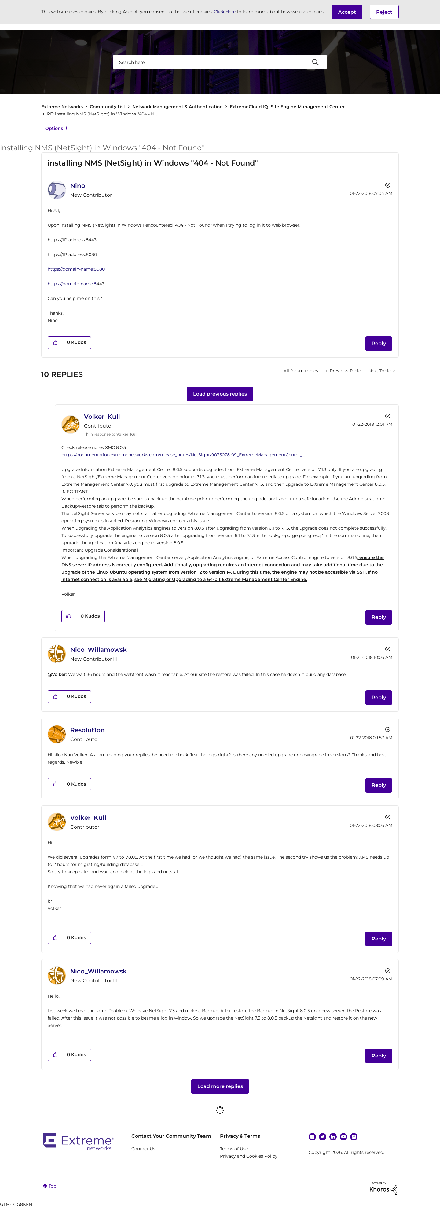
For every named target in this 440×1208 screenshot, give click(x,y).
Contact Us (143, 1148)
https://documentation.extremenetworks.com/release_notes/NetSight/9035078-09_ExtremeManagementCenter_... (183, 455)
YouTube (343, 1136)
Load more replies (220, 1086)
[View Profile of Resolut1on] (87, 730)
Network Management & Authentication (177, 106)
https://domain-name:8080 (76, 269)
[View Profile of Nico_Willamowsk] (98, 649)
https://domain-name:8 (72, 283)
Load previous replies (220, 394)
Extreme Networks (62, 106)
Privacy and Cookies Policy (248, 1156)
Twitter (322, 1136)
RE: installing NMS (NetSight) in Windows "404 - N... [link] (102, 114)
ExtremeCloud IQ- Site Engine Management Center (287, 106)
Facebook (312, 1136)
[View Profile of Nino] (77, 185)
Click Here (225, 11)
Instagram (354, 1136)
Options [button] (54, 128)
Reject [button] (384, 12)
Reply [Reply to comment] (379, 617)
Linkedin (333, 1136)
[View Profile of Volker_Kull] (102, 416)
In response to (113, 434)
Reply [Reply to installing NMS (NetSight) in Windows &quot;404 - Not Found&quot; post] (379, 343)
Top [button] (52, 1186)
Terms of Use (234, 1148)
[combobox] (220, 62)
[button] (347, 12)
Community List (107, 106)
